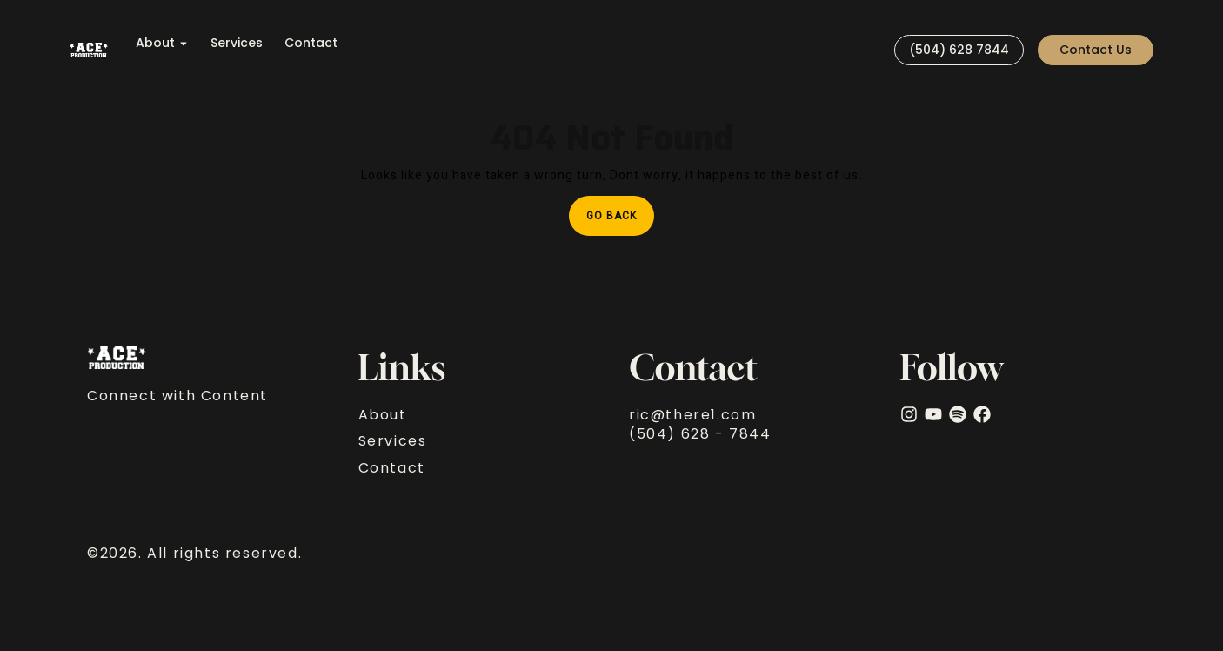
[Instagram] (909, 414)
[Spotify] (957, 414)
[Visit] (873, 50)
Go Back (620, 210)
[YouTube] (933, 414)
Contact (310, 43)
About (162, 43)
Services (237, 43)
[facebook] (982, 414)
